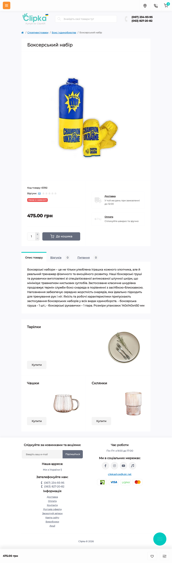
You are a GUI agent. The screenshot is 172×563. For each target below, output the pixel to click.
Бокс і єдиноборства (64, 32)
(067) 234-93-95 (142, 17)
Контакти (52, 505)
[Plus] (37, 234)
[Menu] (6, 5)
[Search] (59, 19)
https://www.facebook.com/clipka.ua (105, 465)
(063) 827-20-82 (142, 20)
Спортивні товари (37, 32)
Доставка (52, 497)
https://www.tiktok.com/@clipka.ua (132, 465)
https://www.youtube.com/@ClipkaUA (123, 465)
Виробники (52, 521)
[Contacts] (155, 5)
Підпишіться (72, 454)
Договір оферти (52, 509)
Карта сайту (52, 517)
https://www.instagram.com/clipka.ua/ (114, 465)
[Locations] (144, 5)
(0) (39, 193)
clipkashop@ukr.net (119, 474)
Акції (52, 525)
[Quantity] (31, 236)
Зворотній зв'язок (52, 513)
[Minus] (37, 239)
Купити (37, 365)
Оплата (52, 501)
